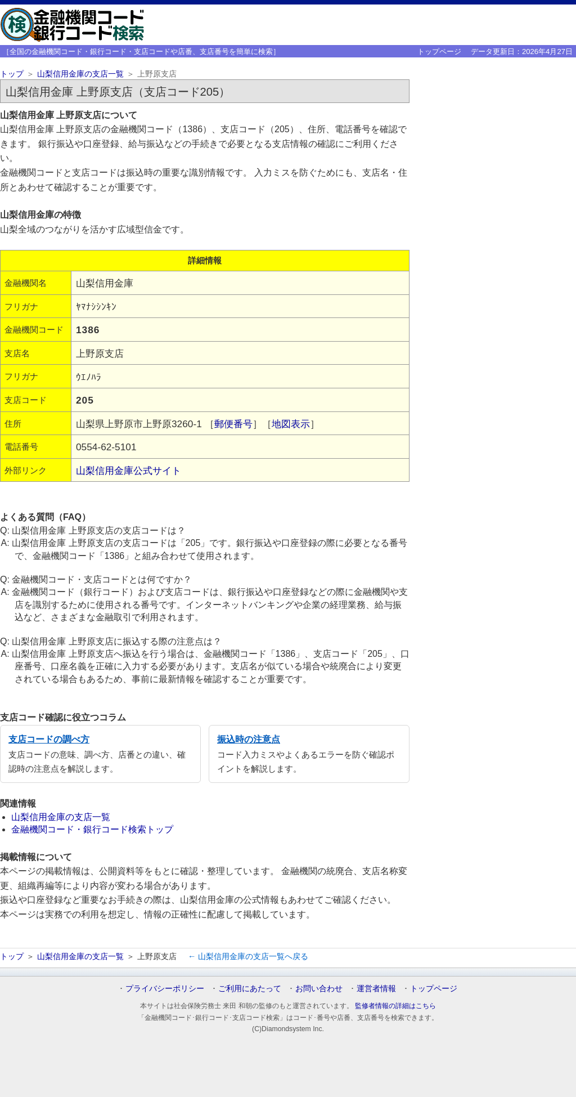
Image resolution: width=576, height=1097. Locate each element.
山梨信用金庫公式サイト (128, 470)
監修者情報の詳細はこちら (395, 1006)
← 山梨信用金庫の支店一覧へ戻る (248, 956)
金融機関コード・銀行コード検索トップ (92, 829)
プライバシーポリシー (164, 988)
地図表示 (291, 423)
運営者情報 (376, 988)
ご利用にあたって (249, 988)
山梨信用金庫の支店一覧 (80, 74)
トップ (12, 74)
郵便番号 (233, 423)
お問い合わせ (319, 988)
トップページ (439, 51)
